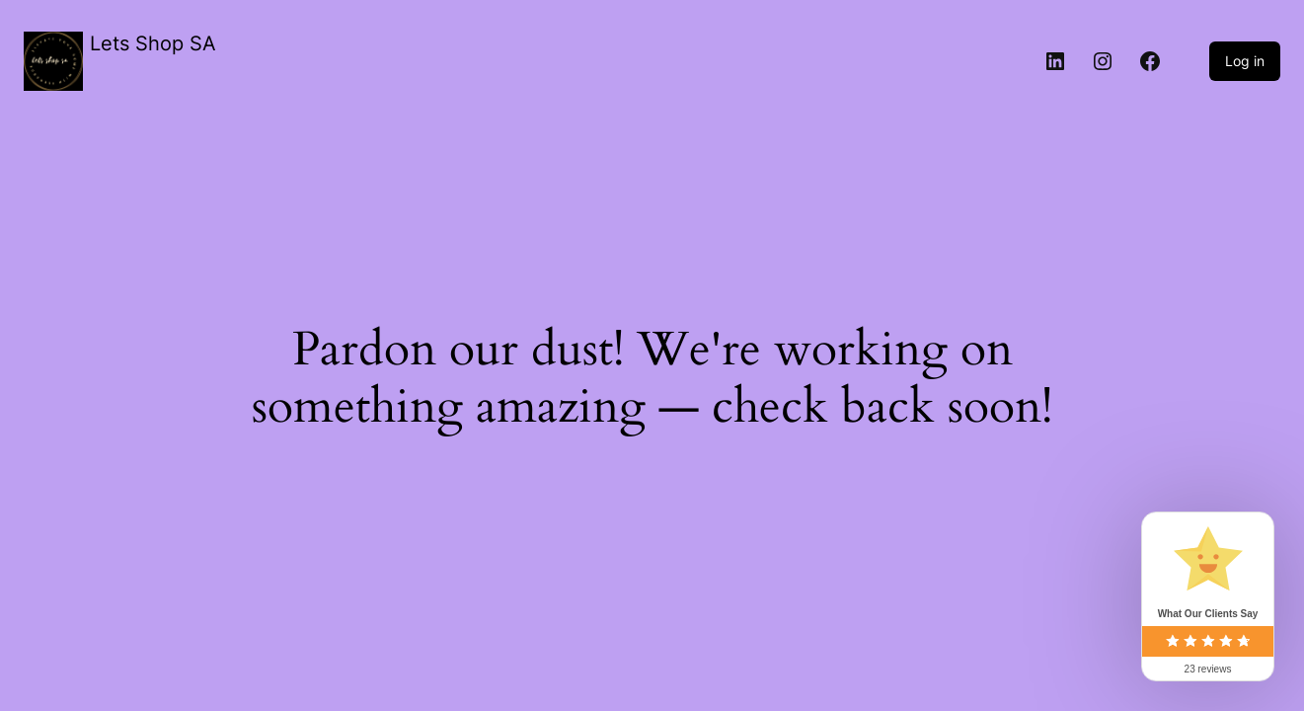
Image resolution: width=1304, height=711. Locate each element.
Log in (1245, 60)
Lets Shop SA (153, 43)
